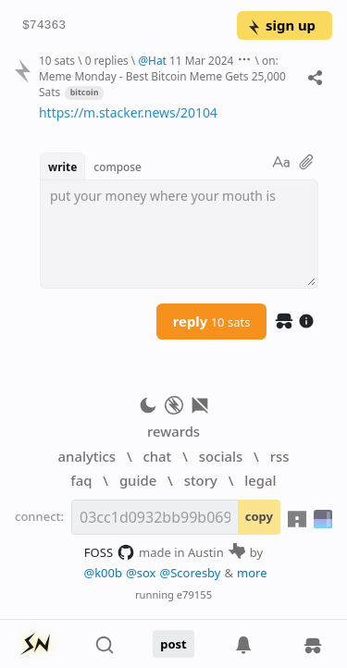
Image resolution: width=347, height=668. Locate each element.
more (252, 572)
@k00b (102, 572)
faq (81, 480)
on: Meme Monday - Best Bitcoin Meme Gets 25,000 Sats (162, 76)
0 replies (107, 60)
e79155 (194, 594)
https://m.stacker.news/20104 (128, 112)
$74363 (44, 26)
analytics (87, 456)
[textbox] (179, 234)
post (173, 644)
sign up (281, 25)
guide (137, 480)
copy (259, 516)
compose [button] (117, 166)
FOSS (109, 552)
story (200, 480)
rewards (173, 431)
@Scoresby (189, 572)
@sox (140, 572)
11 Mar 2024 (201, 60)
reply (212, 321)
